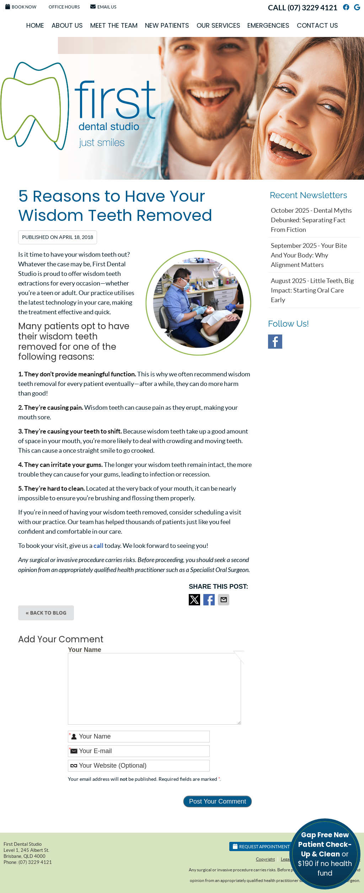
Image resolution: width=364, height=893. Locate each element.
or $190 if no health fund (325, 854)
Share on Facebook (209, 599)
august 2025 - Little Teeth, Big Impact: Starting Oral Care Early (312, 290)
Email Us (103, 6)
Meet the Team (114, 25)
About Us (67, 25)
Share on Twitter (195, 599)
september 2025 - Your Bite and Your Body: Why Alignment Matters (309, 255)
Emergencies (268, 25)
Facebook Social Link (275, 341)
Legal (285, 859)
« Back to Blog (46, 612)
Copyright (265, 859)
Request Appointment (261, 846)
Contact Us (317, 25)
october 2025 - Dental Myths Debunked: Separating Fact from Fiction (311, 220)
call (98, 545)
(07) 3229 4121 (312, 7)
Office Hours (64, 7)
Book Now (20, 6)
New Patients (167, 25)
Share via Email (224, 599)
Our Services (218, 25)
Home (35, 25)
